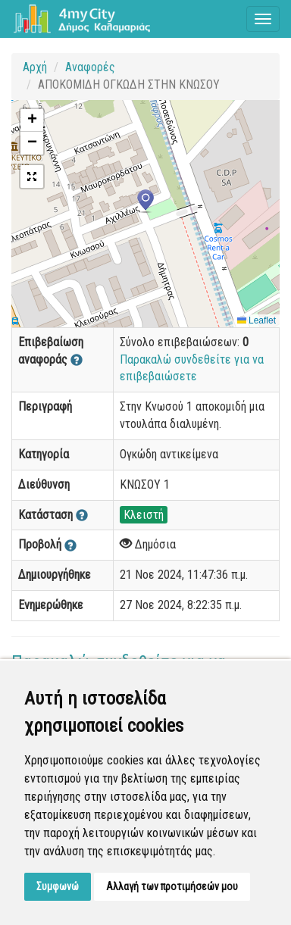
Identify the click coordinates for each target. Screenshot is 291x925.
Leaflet (256, 320)
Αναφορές (90, 67)
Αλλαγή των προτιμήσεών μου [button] (172, 886)
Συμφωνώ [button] (57, 886)
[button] (145, 201)
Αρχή (35, 67)
